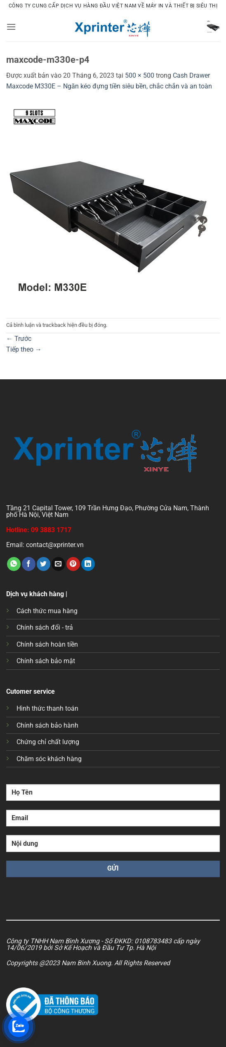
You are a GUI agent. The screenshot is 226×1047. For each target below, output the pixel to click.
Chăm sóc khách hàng (49, 759)
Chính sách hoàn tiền (47, 644)
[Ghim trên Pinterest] (73, 564)
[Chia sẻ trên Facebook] (28, 564)
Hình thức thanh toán (47, 708)
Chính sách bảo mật (45, 661)
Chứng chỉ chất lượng (47, 742)
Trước (18, 339)
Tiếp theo (24, 349)
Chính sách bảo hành (47, 725)
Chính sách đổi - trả (44, 627)
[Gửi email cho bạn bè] (58, 564)
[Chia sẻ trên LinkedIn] (88, 564)
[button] (11, 27)
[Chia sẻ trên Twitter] (43, 564)
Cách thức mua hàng (47, 611)
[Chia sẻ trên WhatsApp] (14, 564)
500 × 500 (139, 75)
